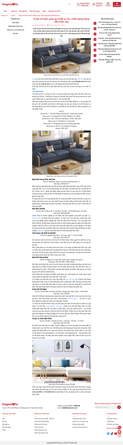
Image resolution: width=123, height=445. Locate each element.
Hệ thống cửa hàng (112, 424)
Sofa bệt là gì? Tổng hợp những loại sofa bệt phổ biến (109, 45)
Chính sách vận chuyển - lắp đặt (44, 418)
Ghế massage (34, 11)
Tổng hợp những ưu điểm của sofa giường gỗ (109, 61)
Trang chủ (4, 15)
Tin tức (13, 15)
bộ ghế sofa (41, 231)
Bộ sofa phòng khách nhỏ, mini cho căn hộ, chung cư (109, 29)
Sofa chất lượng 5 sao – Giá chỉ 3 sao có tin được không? (109, 23)
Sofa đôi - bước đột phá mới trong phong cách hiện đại (109, 39)
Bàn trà (14, 11)
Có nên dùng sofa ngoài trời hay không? (109, 55)
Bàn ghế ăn (23, 11)
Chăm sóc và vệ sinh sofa (15, 30)
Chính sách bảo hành (40, 424)
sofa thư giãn (72, 299)
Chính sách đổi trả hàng (41, 421)
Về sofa (15, 33)
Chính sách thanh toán (41, 433)
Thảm (44, 11)
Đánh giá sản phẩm (78, 424)
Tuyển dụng (110, 421)
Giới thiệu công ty (112, 418)
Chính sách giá (38, 427)
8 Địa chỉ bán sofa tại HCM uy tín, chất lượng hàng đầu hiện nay (39, 15)
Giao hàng (15, 22)
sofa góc (59, 306)
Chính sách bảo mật (40, 430)
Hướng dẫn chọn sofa (15, 26)
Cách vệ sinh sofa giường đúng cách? (109, 34)
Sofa (5, 11)
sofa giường (50, 306)
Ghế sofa (80, 79)
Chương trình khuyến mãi (79, 427)
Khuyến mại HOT (54, 11)
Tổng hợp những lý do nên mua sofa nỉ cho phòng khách (109, 50)
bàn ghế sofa (70, 279)
